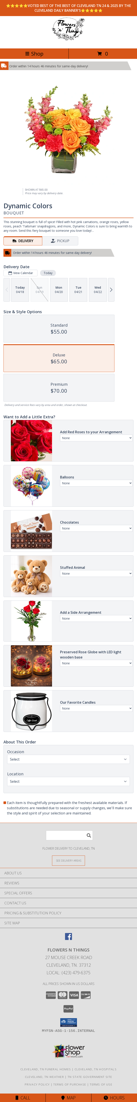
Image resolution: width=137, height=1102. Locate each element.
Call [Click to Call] (23, 1098)
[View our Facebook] (68, 938)
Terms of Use (101, 1084)
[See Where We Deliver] (68, 860)
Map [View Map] (68, 1098)
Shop (34, 53)
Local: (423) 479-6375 (68, 973)
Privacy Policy (37, 1084)
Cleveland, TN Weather (44, 1077)
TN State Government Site (90, 1077)
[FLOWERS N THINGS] (68, 42)
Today (48, 273)
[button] (68, 1022)
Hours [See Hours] (114, 1098)
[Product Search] (69, 835)
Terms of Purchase (69, 1084)
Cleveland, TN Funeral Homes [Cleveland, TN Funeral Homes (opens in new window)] (45, 1069)
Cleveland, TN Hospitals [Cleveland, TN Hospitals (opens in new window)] (96, 1069)
